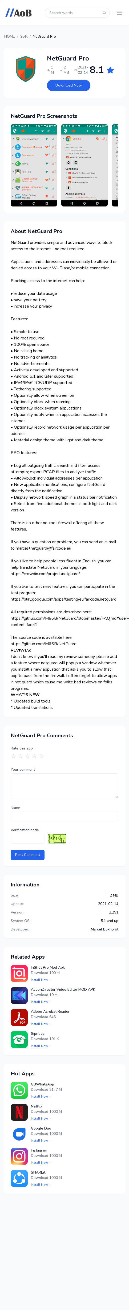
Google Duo (41, 1128)
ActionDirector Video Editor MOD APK (63, 989)
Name (15, 807)
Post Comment (27, 854)
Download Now (68, 85)
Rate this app (22, 748)
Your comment (23, 769)
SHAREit (38, 1172)
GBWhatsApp (42, 1084)
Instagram (39, 1150)
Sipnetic (38, 1033)
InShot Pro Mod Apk (48, 967)
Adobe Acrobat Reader (50, 1011)
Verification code (25, 830)
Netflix (36, 1106)
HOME (9, 36)
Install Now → (41, 980)
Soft (23, 36)
